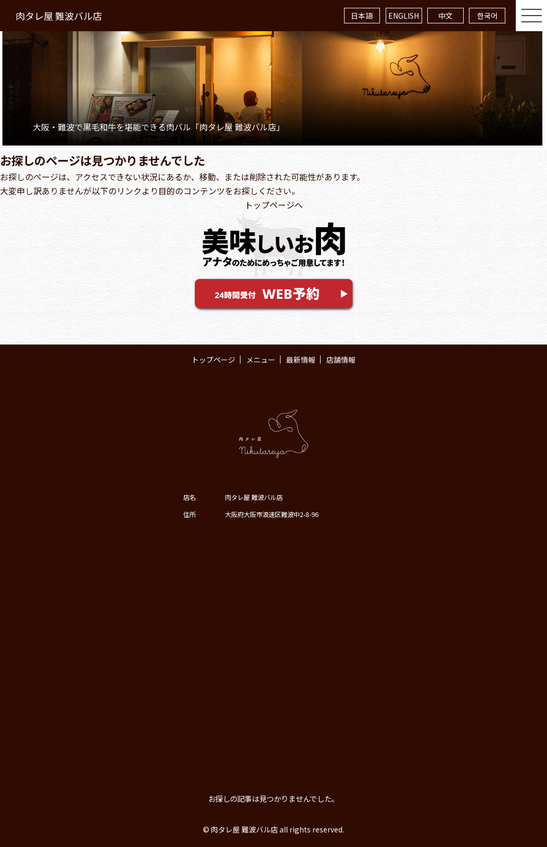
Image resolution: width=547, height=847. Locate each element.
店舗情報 (340, 359)
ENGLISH (403, 15)
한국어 (487, 15)
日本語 (362, 15)
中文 (445, 15)
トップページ (213, 359)
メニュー (260, 359)
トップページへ (274, 204)
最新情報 (300, 359)
